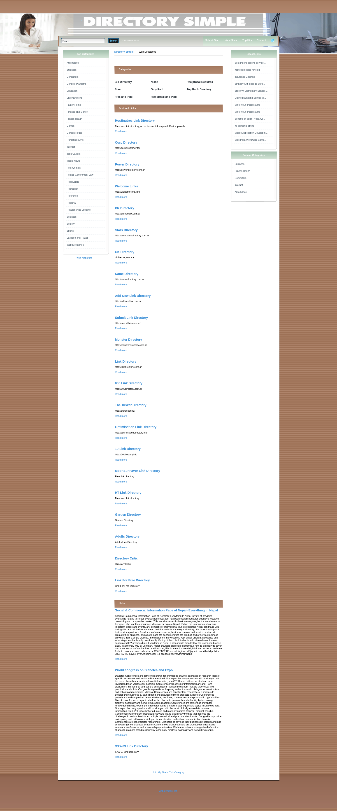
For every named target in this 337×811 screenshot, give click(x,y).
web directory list (168, 791)
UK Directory (125, 252)
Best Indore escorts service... (250, 62)
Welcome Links (126, 186)
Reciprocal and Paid (164, 96)
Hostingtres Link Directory (135, 120)
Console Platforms (76, 83)
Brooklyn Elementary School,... (251, 90)
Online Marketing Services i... (250, 97)
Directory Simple (124, 51)
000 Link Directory (128, 383)
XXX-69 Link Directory (131, 746)
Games (70, 125)
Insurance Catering (245, 76)
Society (71, 223)
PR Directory (124, 208)
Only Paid (157, 89)
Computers (73, 76)
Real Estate (73, 181)
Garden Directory (128, 514)
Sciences (72, 216)
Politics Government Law (80, 174)
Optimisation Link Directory (136, 427)
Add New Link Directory (133, 296)
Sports (70, 230)
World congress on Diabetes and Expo (144, 670)
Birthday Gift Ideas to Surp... (250, 83)
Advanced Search (130, 41)
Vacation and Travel (77, 237)
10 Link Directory (128, 449)
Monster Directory (128, 339)
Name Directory (127, 274)
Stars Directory (126, 230)
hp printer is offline (244, 125)
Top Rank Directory (199, 89)
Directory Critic (126, 558)
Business (72, 69)
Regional (71, 202)
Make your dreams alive (247, 104)
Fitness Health (74, 118)
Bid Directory (123, 82)
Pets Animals (74, 167)
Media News (73, 160)
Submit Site (212, 40)
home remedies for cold (247, 69)
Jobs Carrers (74, 153)
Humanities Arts (75, 139)
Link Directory (125, 361)
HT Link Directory (128, 492)
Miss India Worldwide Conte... (251, 139)
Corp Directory (126, 142)
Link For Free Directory (132, 580)
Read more (121, 131)
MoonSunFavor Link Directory (137, 471)
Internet (71, 146)
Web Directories (75, 244)
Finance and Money (77, 111)
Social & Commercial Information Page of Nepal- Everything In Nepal (166, 610)
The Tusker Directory (130, 405)
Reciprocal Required (200, 82)
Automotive (73, 62)
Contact (261, 40)
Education (72, 90)
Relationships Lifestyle (79, 209)
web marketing (84, 257)
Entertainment (74, 97)
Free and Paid (124, 96)
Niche (154, 82)
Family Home (74, 104)
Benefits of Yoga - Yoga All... (250, 118)
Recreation (73, 188)
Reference (72, 195)
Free (118, 89)
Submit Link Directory (131, 317)
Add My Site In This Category (168, 772)
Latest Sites (230, 40)
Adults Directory (127, 536)
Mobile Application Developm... (251, 132)
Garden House (74, 132)
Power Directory (127, 164)
